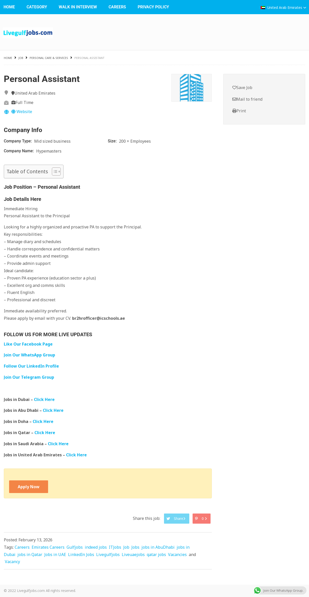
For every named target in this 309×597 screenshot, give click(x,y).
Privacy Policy (153, 7)
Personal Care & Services (49, 58)
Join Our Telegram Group (29, 377)
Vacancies (177, 554)
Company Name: (19, 150)
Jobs (135, 547)
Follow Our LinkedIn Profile (31, 366)
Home (8, 58)
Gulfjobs (75, 547)
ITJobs (115, 547)
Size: (113, 141)
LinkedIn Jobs (81, 554)
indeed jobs (96, 547)
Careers (117, 7)
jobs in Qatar (29, 554)
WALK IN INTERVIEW (78, 7)
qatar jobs (156, 554)
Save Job (242, 87)
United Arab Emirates (283, 7)
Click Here (45, 399)
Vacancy (12, 561)
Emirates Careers (48, 547)
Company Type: (18, 141)
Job (20, 58)
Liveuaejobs (133, 554)
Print (239, 111)
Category (37, 7)
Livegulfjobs (108, 554)
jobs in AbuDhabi (158, 547)
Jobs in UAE (55, 554)
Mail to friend (247, 99)
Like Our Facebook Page (28, 344)
